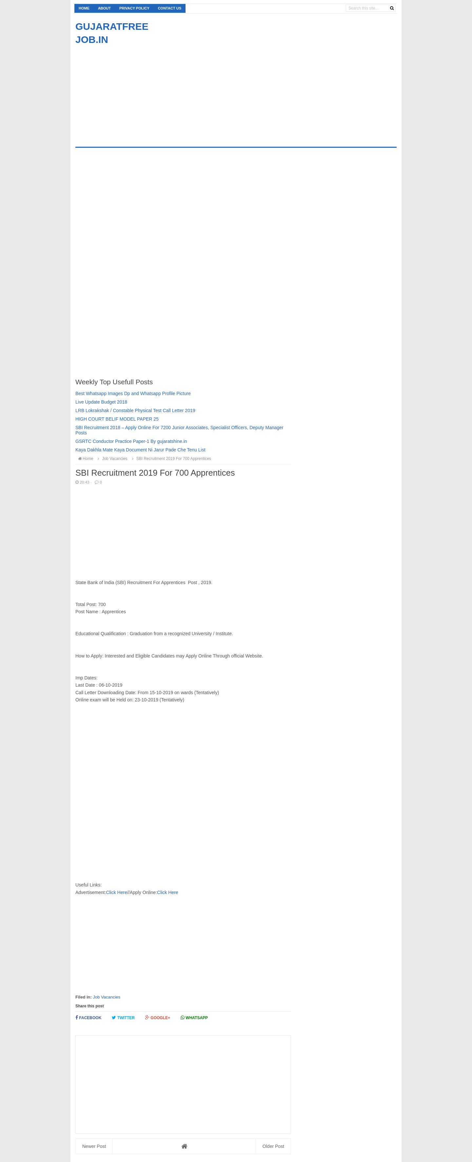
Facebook (88, 1017)
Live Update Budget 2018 (101, 402)
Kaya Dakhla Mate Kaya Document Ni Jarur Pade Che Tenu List (140, 449)
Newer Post (94, 1146)
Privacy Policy (134, 8)
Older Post (273, 1146)
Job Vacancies (106, 997)
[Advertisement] (130, 92)
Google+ (157, 1017)
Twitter (123, 1017)
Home (84, 8)
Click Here (116, 892)
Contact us (169, 8)
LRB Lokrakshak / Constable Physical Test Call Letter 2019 (135, 410)
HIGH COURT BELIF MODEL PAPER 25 (117, 419)
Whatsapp (194, 1017)
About (104, 8)
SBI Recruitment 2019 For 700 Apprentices (170, 458)
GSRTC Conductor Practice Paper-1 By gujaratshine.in (131, 441)
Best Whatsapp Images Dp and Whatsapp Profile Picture (133, 393)
